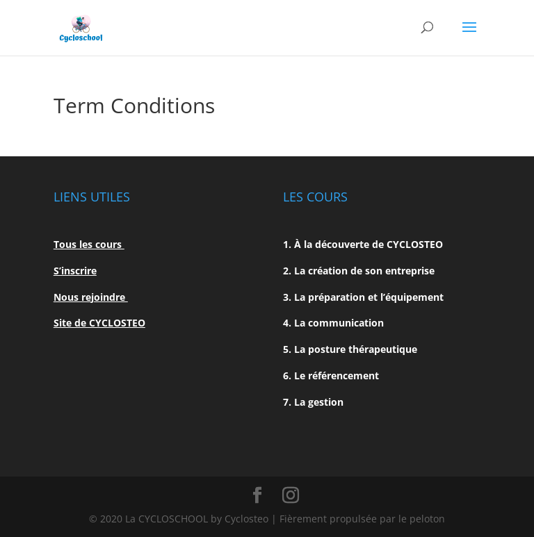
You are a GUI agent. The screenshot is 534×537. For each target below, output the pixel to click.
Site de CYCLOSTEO (99, 322)
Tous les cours (89, 244)
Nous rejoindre (91, 297)
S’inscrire (75, 270)
